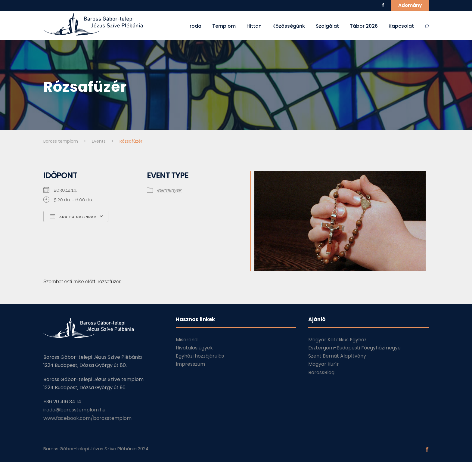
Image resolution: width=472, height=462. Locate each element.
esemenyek (169, 190)
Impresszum (190, 364)
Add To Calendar (73, 216)
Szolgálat (327, 26)
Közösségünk (288, 26)
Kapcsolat (401, 26)
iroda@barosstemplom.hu (74, 409)
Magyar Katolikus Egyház (337, 339)
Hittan (254, 26)
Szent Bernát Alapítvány (337, 355)
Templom (224, 26)
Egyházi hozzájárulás (200, 355)
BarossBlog (321, 372)
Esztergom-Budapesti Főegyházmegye (354, 347)
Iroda (194, 26)
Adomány (410, 5)
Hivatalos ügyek (194, 347)
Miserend (186, 339)
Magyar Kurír (323, 364)
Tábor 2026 (364, 26)
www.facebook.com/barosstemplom (87, 418)
